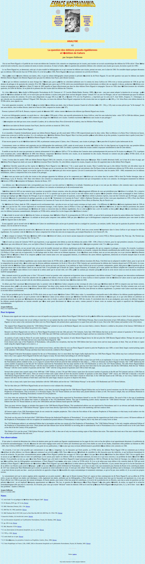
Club (87, 23)
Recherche (87, 21)
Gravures (87, 18)
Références (58, 23)
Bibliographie (58, 21)
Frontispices (87, 16)
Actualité (87, 20)
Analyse (58, 25)
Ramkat (87, 25)
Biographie (58, 18)
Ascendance (58, 20)
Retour (46, 499)
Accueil (58, 16)
